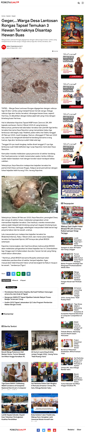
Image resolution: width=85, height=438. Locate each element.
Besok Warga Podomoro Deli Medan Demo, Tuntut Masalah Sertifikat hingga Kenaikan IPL (13, 354)
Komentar (55, 51)
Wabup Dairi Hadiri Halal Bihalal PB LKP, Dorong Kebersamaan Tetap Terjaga (71, 229)
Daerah (8, 16)
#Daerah (15, 280)
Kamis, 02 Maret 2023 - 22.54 (14, 48)
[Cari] (79, 3)
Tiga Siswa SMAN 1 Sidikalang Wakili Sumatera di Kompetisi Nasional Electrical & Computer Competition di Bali (14, 386)
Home (3, 16)
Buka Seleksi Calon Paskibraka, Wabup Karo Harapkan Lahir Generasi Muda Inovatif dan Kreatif (43, 418)
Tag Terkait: (6, 280)
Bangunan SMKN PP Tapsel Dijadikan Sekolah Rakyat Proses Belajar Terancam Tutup (28, 298)
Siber (79, 430)
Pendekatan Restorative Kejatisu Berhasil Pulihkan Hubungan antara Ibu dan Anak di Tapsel (29, 293)
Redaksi (71, 430)
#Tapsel (22, 280)
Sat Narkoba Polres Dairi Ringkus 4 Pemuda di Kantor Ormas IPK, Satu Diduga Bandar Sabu (44, 385)
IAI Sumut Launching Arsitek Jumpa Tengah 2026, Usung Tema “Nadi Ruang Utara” (44, 354)
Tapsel (13, 16)
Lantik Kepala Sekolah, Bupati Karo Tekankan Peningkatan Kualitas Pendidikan (13, 417)
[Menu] (83, 3)
